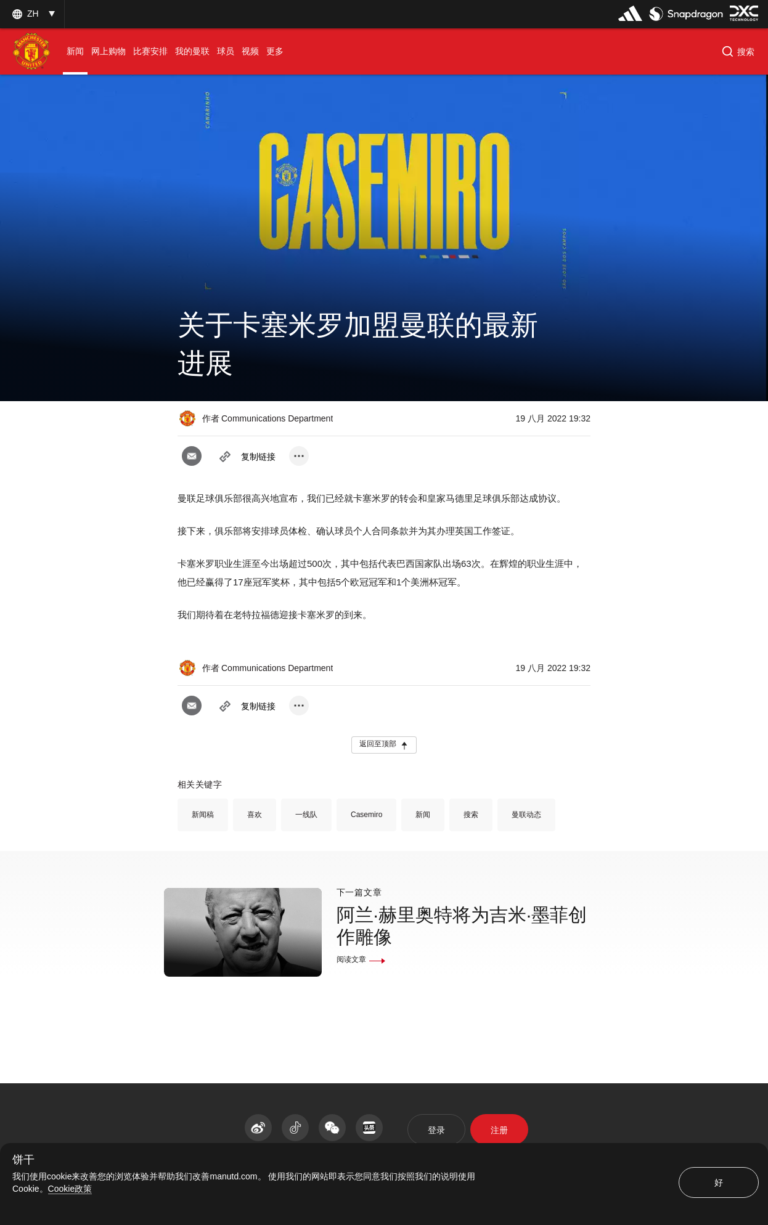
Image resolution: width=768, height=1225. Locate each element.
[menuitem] (75, 51)
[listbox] (32, 14)
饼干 (23, 1160)
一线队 (306, 814)
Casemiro (366, 814)
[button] (738, 52)
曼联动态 (526, 814)
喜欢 (254, 814)
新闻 (422, 814)
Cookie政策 (70, 1189)
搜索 (471, 814)
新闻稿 (203, 814)
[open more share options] (299, 456)
